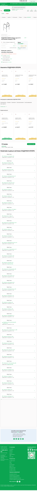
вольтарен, (21, 9)
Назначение (13, 102)
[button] (18, 157)
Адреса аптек (26, 3)
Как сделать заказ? (32, 3)
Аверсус (14, 45)
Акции (3, 13)
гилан (16, 10)
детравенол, (17, 9)
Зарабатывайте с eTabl (16, 3)
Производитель (3, 102)
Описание (9, 102)
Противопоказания (20, 102)
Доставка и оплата (4, 5)
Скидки (7, 13)
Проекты (22, 3)
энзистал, (13, 10)
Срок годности (3, 103)
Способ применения (28, 102)
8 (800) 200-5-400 (23, 0)
